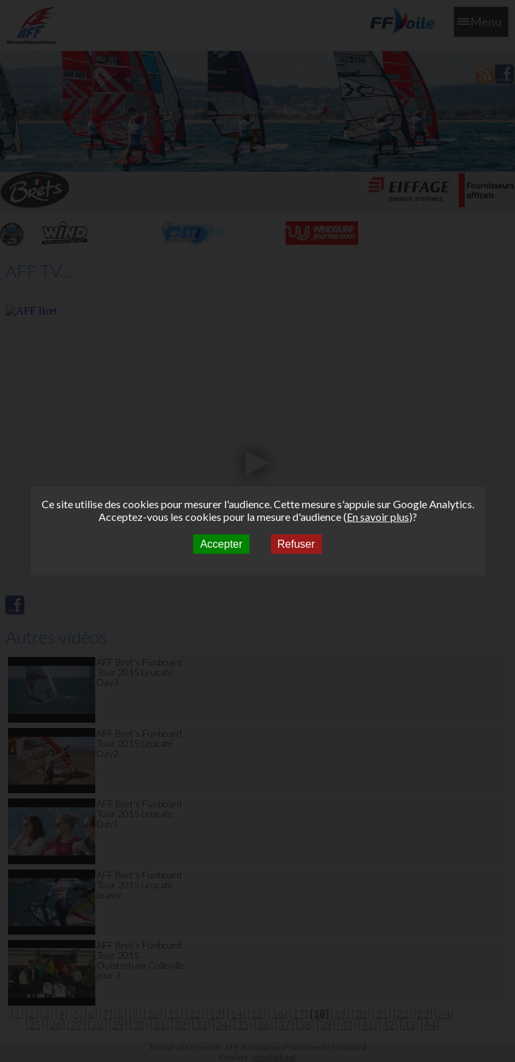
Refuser (296, 544)
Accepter (221, 544)
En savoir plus (378, 516)
